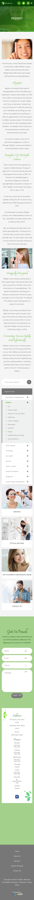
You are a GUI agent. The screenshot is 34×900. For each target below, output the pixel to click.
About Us (17, 856)
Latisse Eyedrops (13, 421)
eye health (9, 456)
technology (9, 450)
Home (17, 851)
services (8, 461)
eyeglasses (9, 476)
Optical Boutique (17, 543)
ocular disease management (15, 481)
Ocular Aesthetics (13, 439)
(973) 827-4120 (17, 735)
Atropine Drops (12, 410)
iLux (9, 406)
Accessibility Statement (10, 882)
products (8, 402)
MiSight (10, 432)
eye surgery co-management (15, 397)
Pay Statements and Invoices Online (17, 575)
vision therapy (10, 445)
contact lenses (11, 466)
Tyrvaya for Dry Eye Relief (16, 413)
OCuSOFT (11, 428)
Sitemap (22, 882)
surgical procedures (12, 471)
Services (17, 512)
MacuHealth (11, 424)
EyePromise (11, 417)
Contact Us (17, 606)
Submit (15, 695)
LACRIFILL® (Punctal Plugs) (16, 435)
